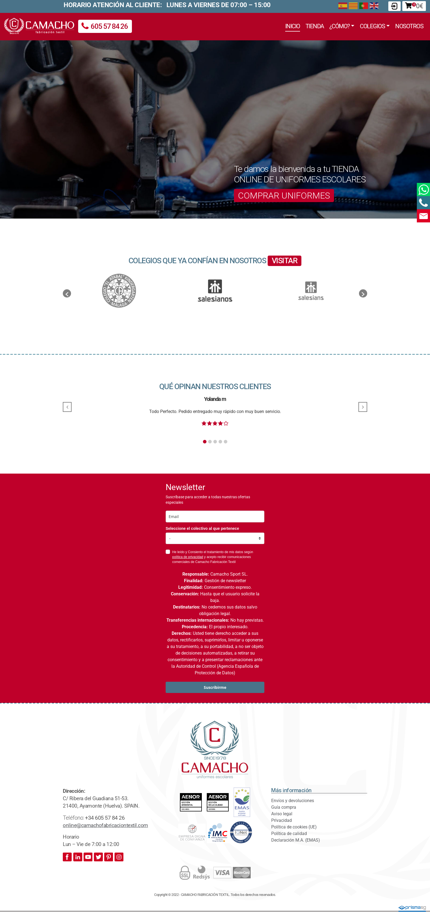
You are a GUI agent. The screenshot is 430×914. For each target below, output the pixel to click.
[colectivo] (215, 538)
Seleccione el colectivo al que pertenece (202, 528)
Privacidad (281, 820)
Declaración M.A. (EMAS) (295, 840)
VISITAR (285, 260)
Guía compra (283, 807)
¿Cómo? (339, 26)
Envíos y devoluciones (292, 800)
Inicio (292, 26)
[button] (67, 293)
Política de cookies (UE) (294, 827)
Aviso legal (281, 813)
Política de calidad (289, 833)
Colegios (372, 26)
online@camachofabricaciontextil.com (105, 825)
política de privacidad (187, 557)
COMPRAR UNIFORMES (284, 195)
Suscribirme (215, 687)
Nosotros (409, 26)
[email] (215, 516)
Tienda (314, 26)
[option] (215, 290)
